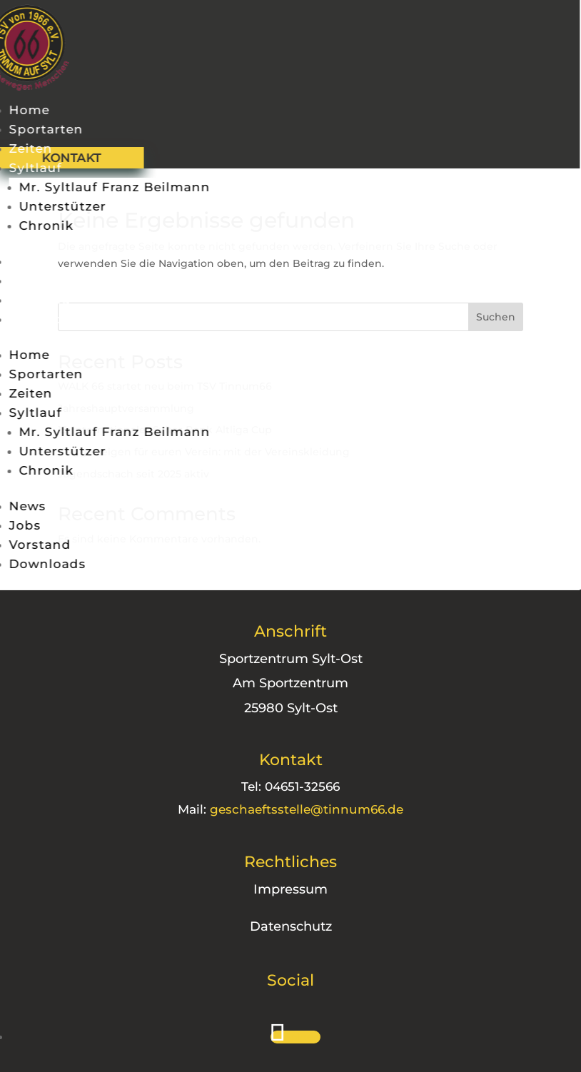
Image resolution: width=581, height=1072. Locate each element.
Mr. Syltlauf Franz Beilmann (110, 187)
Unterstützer (57, 206)
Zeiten (26, 148)
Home (24, 110)
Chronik (41, 225)
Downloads (42, 319)
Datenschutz (271, 926)
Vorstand (35, 300)
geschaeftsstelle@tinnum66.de (287, 809)
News (22, 261)
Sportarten (41, 129)
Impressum (271, 889)
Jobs (20, 280)
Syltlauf (30, 168)
